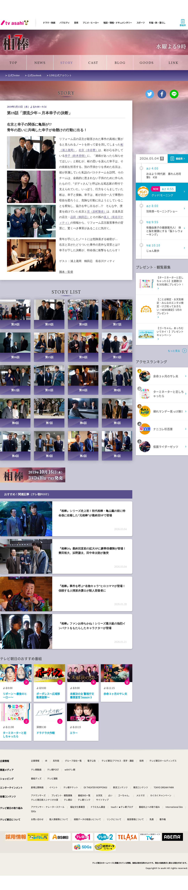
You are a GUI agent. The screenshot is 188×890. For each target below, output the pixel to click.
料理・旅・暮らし (157, 22)
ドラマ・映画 (49, 22)
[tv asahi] (15, 22)
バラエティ (65, 22)
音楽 (76, 22)
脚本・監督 (66, 271)
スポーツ (140, 22)
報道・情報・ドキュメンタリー (117, 22)
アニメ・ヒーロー (91, 22)
